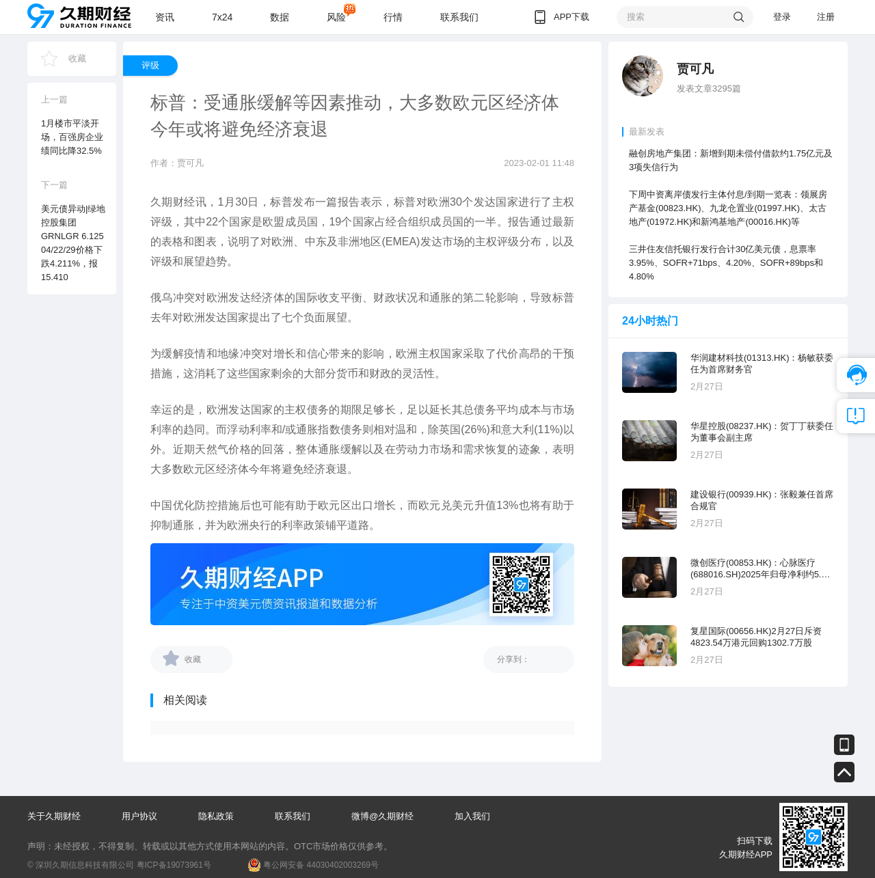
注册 (826, 17)
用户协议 (139, 816)
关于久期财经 (54, 816)
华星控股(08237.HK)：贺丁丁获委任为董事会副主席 (761, 432)
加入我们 (472, 816)
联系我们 (459, 17)
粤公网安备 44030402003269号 (321, 865)
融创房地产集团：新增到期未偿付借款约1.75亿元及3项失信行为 (731, 160)
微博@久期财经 (382, 816)
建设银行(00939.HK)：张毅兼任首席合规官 (761, 500)
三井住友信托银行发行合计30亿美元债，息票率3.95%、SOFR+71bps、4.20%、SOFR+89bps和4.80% (726, 263)
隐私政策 (216, 816)
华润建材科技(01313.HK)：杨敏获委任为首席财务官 (761, 363)
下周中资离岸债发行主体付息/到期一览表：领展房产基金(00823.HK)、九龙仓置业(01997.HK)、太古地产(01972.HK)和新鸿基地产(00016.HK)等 (728, 208)
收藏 (77, 58)
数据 (279, 17)
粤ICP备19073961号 (174, 865)
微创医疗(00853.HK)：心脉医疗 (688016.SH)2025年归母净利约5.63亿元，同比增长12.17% (760, 569)
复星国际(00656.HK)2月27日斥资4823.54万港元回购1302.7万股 (756, 637)
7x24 (222, 17)
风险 (336, 17)
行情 (393, 17)
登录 (782, 17)
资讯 (164, 17)
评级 (150, 65)
